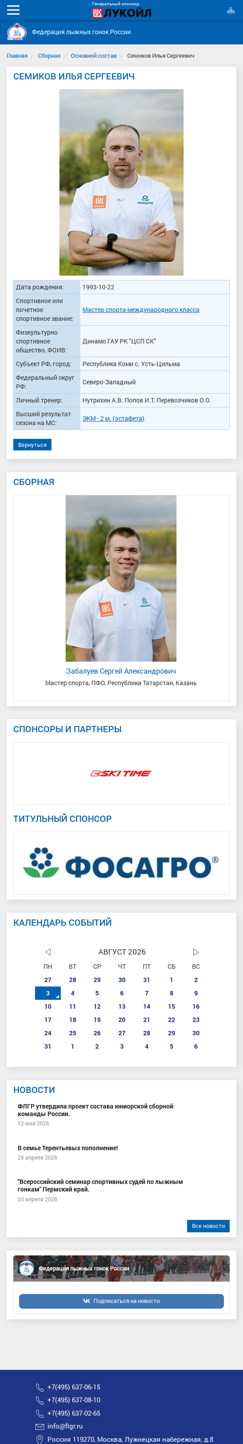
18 (72, 1019)
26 (97, 1033)
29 (97, 979)
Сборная (49, 55)
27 (47, 979)
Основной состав (94, 55)
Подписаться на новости (127, 1300)
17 (47, 1019)
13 (121, 1006)
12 (97, 1006)
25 (72, 1033)
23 (196, 1019)
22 (171, 1019)
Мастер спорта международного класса (141, 309)
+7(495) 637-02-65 (73, 1413)
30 (121, 979)
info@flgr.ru (65, 1426)
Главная (17, 55)
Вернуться (32, 445)
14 (146, 1006)
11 (72, 1006)
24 (47, 1033)
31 (146, 979)
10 (47, 1006)
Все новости (208, 1226)
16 (196, 1006)
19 (97, 1019)
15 (171, 1006)
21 (146, 1019)
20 (121, 1019)
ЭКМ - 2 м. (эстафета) (113, 418)
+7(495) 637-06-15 (73, 1387)
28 (72, 979)
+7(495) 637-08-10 (73, 1400)
